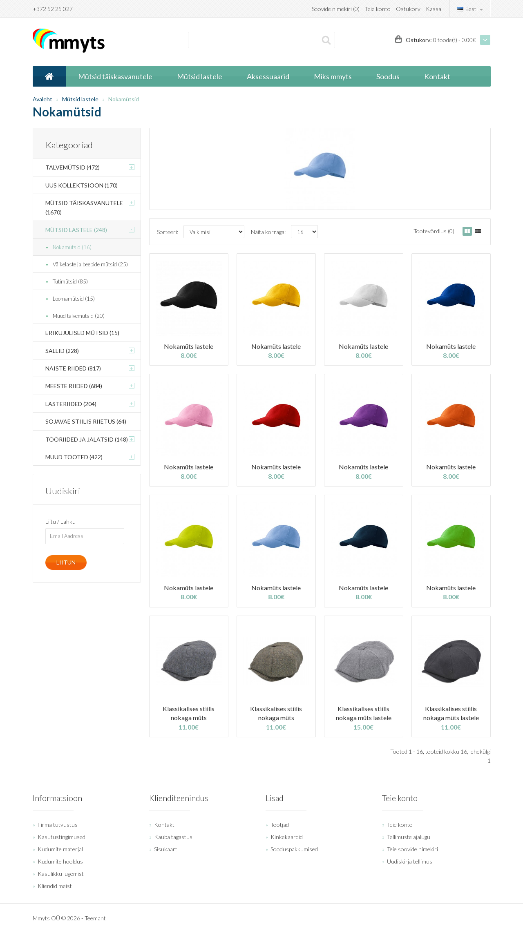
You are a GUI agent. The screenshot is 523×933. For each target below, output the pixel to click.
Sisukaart (165, 849)
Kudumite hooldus (60, 861)
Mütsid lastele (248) (76, 229)
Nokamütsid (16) (72, 247)
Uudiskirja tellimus (409, 861)
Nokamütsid (123, 99)
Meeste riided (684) (73, 385)
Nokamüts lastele (188, 346)
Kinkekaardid (286, 836)
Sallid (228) (62, 350)
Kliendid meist (55, 885)
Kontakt (164, 824)
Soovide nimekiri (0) (336, 8)
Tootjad (279, 824)
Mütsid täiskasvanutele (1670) (84, 207)
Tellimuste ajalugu (408, 836)
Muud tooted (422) (74, 456)
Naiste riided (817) (73, 368)
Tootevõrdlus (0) (433, 231)
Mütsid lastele (80, 99)
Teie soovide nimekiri (412, 849)
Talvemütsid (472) (72, 167)
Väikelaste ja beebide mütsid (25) (90, 264)
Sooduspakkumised (294, 849)
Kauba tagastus (173, 836)
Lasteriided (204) (70, 403)
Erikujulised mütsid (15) (82, 332)
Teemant (95, 918)
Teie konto (378, 8)
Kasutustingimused (61, 836)
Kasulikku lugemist (61, 873)
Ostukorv (408, 8)
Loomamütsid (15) (74, 298)
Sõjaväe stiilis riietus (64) (85, 421)
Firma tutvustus (58, 824)
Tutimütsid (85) (70, 281)
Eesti (470, 8)
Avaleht (42, 99)
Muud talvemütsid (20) (79, 315)
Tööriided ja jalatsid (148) (86, 439)
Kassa (433, 8)
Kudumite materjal (60, 849)
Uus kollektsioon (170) (81, 185)
